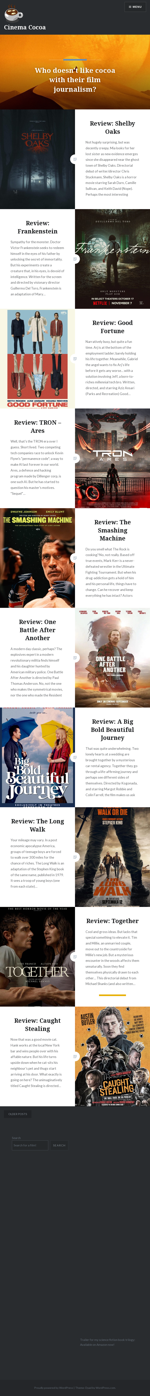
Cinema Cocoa (25, 27)
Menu (137, 6)
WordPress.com (105, 1387)
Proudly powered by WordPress (53, 1387)
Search (16, 1138)
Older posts (17, 1114)
